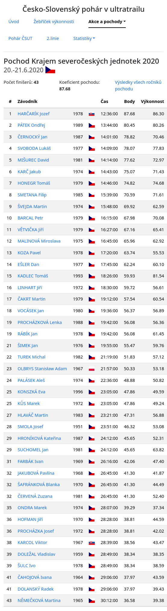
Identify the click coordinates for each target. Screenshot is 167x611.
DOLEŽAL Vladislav (36, 554)
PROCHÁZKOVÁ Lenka (39, 322)
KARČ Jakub (29, 171)
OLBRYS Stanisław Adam (42, 368)
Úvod (13, 21)
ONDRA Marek (32, 507)
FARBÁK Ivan (30, 461)
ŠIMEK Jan (27, 345)
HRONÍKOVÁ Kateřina (39, 438)
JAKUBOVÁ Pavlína (35, 473)
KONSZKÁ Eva (31, 392)
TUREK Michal (31, 357)
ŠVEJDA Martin (32, 206)
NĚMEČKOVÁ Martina (38, 600)
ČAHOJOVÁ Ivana (34, 577)
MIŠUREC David (33, 160)
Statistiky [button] (82, 38)
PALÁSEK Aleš (31, 380)
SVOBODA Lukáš (34, 148)
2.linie (53, 38)
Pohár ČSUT (20, 38)
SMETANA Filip (31, 195)
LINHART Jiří (29, 287)
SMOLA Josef (30, 426)
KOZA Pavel (29, 253)
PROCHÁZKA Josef (35, 531)
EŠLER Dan (28, 264)
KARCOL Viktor (32, 542)
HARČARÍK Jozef (33, 113)
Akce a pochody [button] (105, 21)
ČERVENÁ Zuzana (34, 496)
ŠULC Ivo (26, 565)
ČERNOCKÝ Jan (32, 137)
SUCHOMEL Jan (32, 449)
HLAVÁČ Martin (32, 415)
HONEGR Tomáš (33, 183)
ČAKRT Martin (31, 299)
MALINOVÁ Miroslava (38, 241)
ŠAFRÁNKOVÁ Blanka (38, 484)
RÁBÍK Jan (27, 334)
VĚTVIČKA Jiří (30, 229)
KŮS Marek (28, 403)
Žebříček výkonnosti (53, 21)
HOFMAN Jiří (30, 519)
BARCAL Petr (30, 218)
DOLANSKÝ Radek (35, 589)
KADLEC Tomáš (32, 276)
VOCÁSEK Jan (30, 310)
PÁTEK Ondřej (31, 125)
